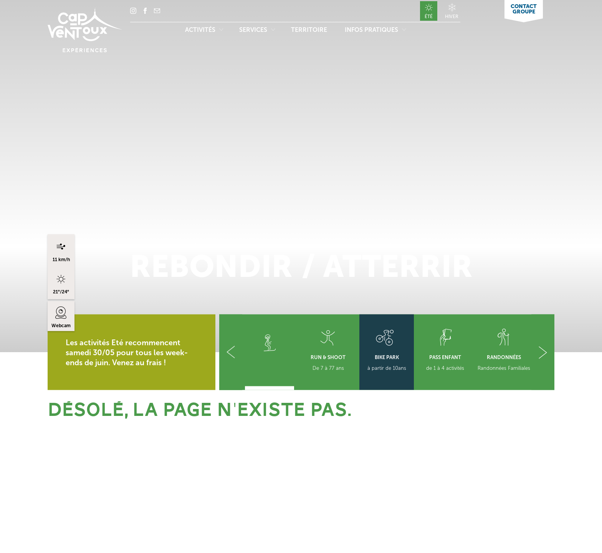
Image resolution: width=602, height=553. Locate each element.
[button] (230, 352)
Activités (204, 29)
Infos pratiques (375, 29)
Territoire (310, 29)
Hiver (451, 16)
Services (257, 29)
